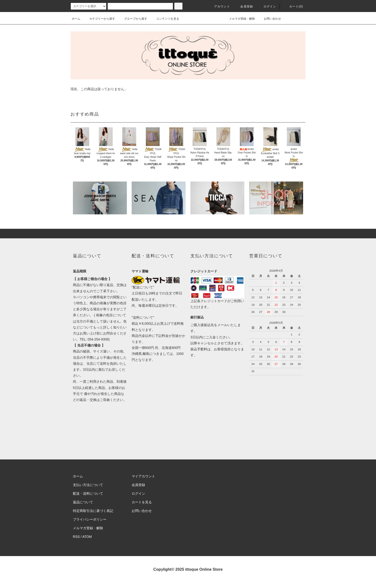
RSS (76, 537)
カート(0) (293, 6)
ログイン (267, 6)
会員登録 (244, 6)
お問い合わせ (269, 18)
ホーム (76, 18)
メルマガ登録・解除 (239, 18)
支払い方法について (88, 485)
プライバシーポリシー (89, 519)
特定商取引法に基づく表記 (93, 511)
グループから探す (132, 18)
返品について (83, 502)
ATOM (87, 537)
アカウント (219, 6)
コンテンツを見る (164, 18)
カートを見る (142, 502)
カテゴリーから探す (99, 18)
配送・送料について (88, 493)
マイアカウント (143, 476)
